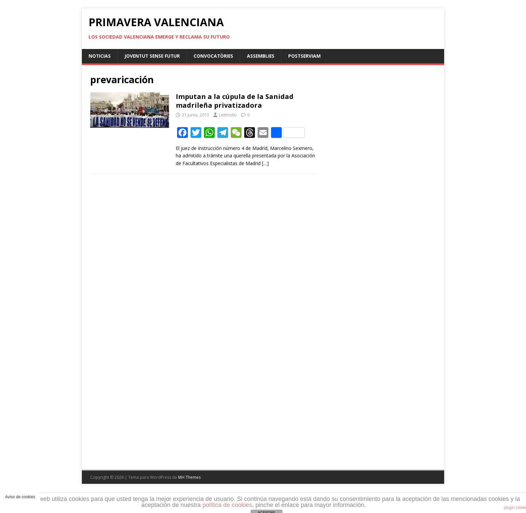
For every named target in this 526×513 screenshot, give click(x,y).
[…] (265, 163)
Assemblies (264, 56)
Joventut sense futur (153, 56)
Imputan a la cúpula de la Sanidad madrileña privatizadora (235, 101)
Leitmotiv (228, 115)
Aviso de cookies (20, 497)
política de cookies (227, 505)
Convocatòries (216, 56)
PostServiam (308, 56)
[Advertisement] (376, 249)
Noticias (100, 56)
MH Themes (189, 477)
